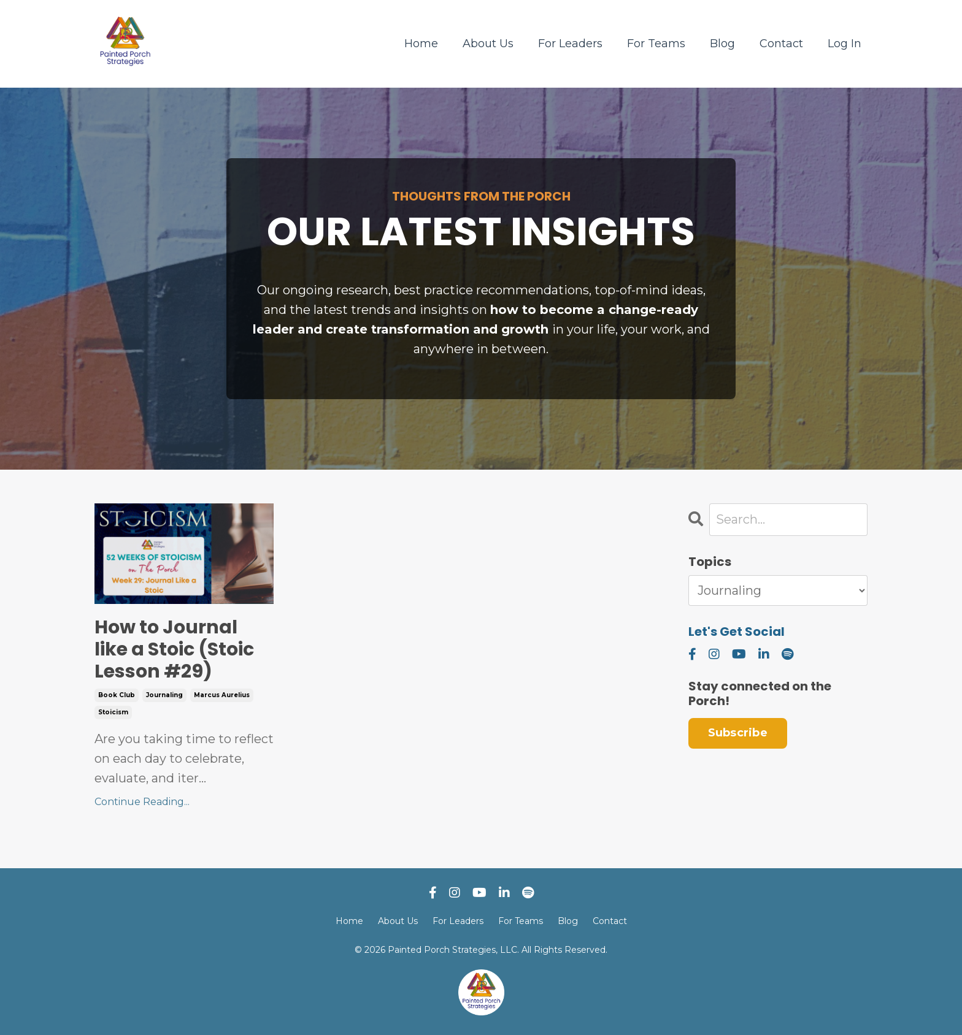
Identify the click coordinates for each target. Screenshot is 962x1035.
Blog (722, 43)
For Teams (656, 43)
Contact (781, 43)
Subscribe (738, 732)
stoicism (113, 712)
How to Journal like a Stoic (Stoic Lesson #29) (174, 649)
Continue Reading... (142, 802)
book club (116, 695)
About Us (488, 43)
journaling (164, 695)
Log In (844, 43)
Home (421, 43)
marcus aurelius (222, 695)
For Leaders (570, 43)
